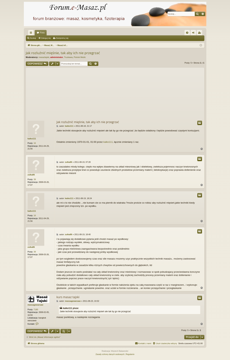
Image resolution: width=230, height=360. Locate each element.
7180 (36, 309)
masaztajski (44, 57)
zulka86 (31, 175)
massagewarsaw (35, 305)
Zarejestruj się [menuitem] (200, 33)
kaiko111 (32, 139)
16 (35, 143)
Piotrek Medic (80, 57)
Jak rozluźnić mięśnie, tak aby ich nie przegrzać (63, 53)
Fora (42, 32)
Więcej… (32, 33)
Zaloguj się (46, 38)
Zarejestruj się (62, 38)
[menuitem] (187, 32)
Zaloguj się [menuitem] (194, 33)
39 (35, 179)
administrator (56, 57)
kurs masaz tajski (68, 297)
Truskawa (68, 57)
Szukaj (33, 38)
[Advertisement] (115, 93)
